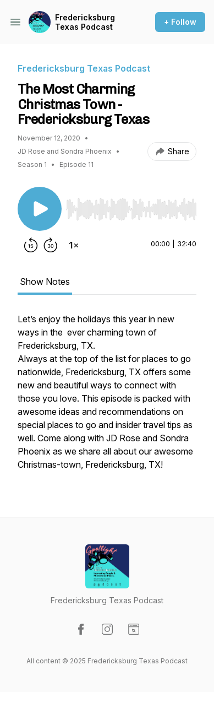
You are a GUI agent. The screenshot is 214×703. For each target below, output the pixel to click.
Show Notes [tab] (45, 281)
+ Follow (180, 21)
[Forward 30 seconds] (50, 245)
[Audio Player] (131, 206)
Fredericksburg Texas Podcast (85, 22)
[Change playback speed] (74, 245)
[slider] (131, 209)
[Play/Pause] (40, 209)
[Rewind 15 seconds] (31, 245)
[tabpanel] (107, 397)
